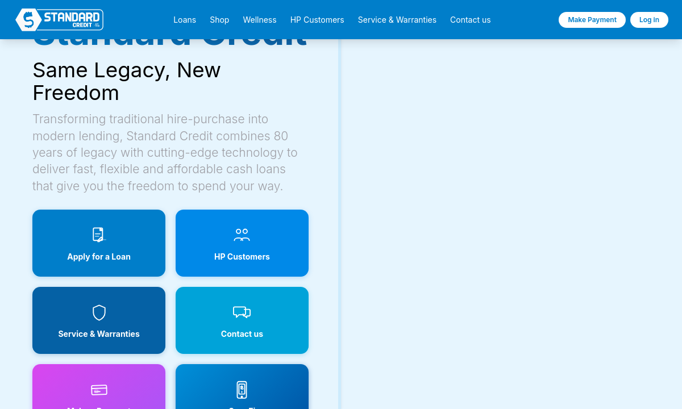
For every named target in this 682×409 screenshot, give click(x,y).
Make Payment (592, 19)
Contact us (470, 20)
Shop (219, 20)
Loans (184, 20)
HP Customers (317, 20)
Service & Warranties (397, 20)
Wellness (259, 20)
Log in (649, 19)
